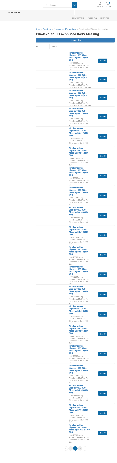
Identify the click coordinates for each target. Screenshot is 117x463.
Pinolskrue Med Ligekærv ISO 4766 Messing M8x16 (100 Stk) (78, 270)
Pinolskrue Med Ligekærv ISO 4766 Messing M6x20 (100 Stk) (78, 171)
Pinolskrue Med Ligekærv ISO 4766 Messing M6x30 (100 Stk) (78, 211)
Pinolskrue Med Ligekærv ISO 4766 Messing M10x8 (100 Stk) (78, 409)
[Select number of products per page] (45, 46)
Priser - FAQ (92, 18)
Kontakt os (104, 18)
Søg (74, 5)
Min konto (100, 6)
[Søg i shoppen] (57, 5)
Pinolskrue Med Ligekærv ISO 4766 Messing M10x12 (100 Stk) (79, 428)
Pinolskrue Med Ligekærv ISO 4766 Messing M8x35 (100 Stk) (78, 329)
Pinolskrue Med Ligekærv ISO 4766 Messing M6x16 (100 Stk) (78, 151)
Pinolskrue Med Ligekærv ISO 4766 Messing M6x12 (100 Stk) (78, 132)
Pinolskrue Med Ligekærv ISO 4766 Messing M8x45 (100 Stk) (78, 369)
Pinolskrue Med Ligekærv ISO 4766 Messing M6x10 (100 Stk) (78, 112)
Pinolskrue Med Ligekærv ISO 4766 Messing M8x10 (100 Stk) (78, 231)
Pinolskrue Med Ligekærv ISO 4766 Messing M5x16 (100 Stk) (78, 56)
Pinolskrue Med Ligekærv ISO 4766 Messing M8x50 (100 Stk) (78, 389)
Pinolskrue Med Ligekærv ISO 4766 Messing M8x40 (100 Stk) (78, 349)
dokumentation (78, 18)
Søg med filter (75, 40)
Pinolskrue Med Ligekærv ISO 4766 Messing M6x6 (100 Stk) (78, 76)
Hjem (38, 29)
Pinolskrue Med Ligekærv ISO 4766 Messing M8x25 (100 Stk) (78, 310)
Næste (85, 448)
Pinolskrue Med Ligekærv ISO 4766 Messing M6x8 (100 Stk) (78, 94)
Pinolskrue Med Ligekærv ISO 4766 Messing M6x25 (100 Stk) (78, 191)
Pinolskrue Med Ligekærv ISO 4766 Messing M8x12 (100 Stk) (78, 250)
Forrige (66, 448)
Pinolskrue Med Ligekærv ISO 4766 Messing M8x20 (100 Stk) (78, 290)
